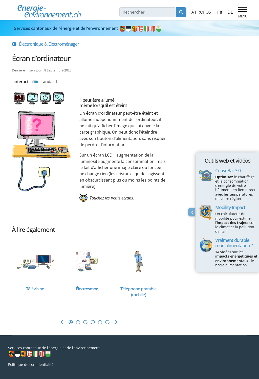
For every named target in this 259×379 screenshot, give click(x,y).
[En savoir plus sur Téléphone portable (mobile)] (138, 260)
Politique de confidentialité (31, 364)
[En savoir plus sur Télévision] (35, 260)
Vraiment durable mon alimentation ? (234, 242)
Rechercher (181, 12)
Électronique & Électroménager (49, 44)
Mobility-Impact (230, 207)
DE (230, 12)
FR (219, 12)
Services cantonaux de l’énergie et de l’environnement (88, 28)
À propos (201, 12)
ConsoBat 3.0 (228, 170)
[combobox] (147, 12)
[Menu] (242, 12)
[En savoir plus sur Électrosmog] (86, 260)
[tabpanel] (37, 274)
